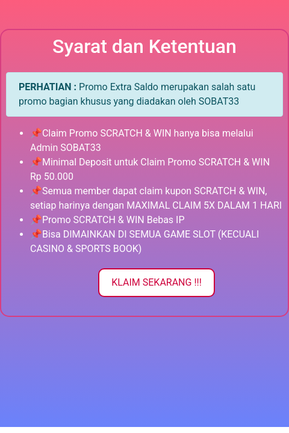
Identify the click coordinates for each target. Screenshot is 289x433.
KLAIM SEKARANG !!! (156, 282)
